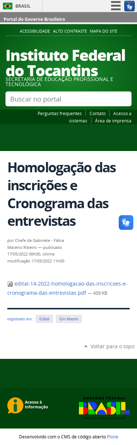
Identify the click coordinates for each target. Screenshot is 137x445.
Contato (98, 113)
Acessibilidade (35, 31)
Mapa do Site (103, 31)
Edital (44, 319)
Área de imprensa (113, 121)
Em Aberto (69, 319)
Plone (112, 437)
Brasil (23, 6)
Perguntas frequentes (60, 113)
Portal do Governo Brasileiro (34, 19)
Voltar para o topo (112, 346)
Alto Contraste (70, 31)
